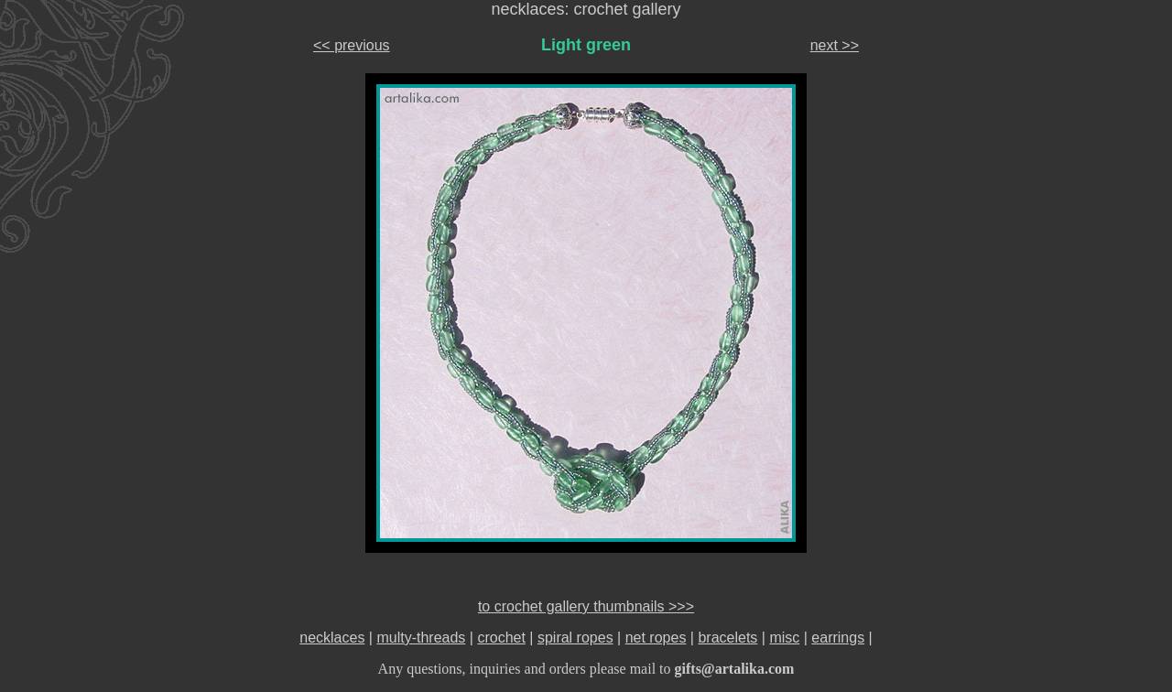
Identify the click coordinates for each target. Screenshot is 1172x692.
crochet (501, 637)
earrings (837, 637)
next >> (834, 45)
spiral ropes (575, 637)
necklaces (331, 637)
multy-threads (420, 637)
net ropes (656, 637)
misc (784, 637)
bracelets (727, 637)
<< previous (351, 45)
